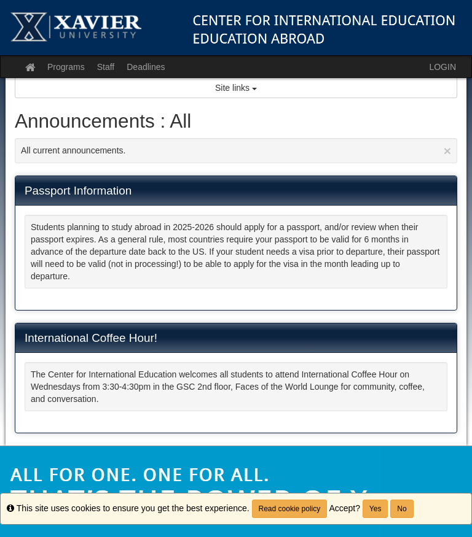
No (401, 508)
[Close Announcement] (447, 150)
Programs (66, 67)
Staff (106, 67)
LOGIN (442, 67)
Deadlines (146, 67)
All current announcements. (236, 151)
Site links (236, 88)
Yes (375, 508)
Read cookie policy (290, 508)
